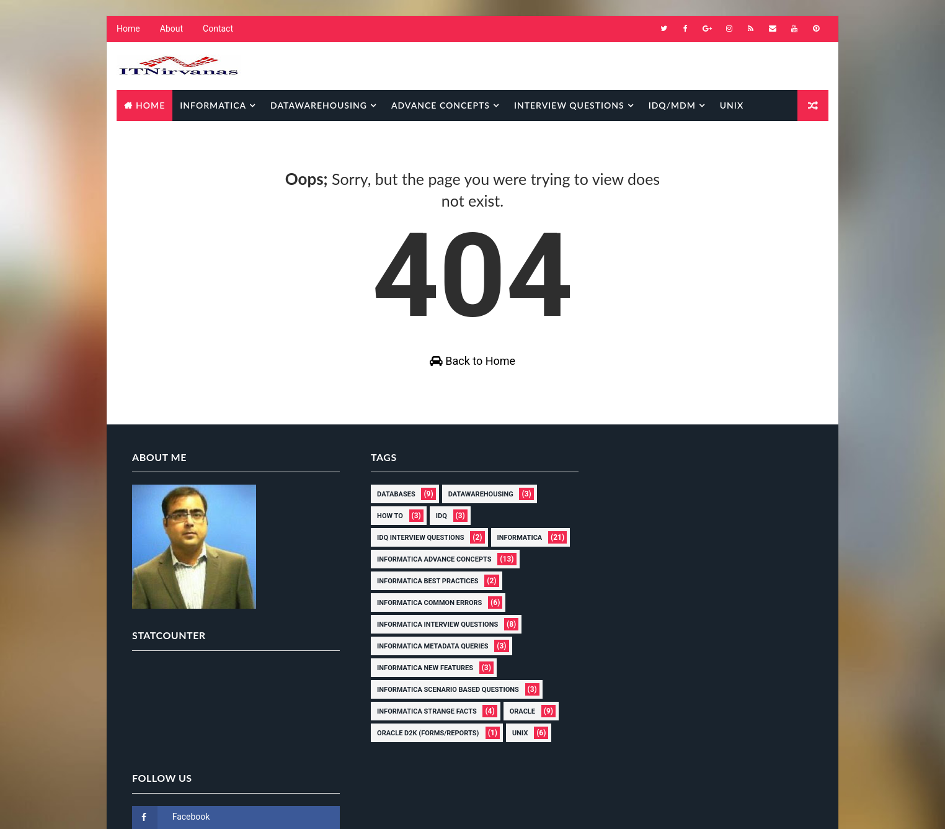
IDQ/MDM (671, 106)
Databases (391, 504)
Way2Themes (221, 807)
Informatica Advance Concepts (429, 569)
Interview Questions (568, 106)
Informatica (212, 106)
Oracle (517, 721)
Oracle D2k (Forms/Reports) (423, 742)
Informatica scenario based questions (443, 699)
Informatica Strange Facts (422, 721)
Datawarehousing (318, 106)
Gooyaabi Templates (349, 807)
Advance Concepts (440, 106)
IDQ (436, 525)
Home (128, 31)
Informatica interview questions (432, 634)
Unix (731, 106)
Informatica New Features (420, 677)
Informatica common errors (424, 612)
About (170, 31)
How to (385, 525)
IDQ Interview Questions (415, 547)
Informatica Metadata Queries (427, 656)
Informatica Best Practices (422, 590)
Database (147, 137)
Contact (217, 31)
